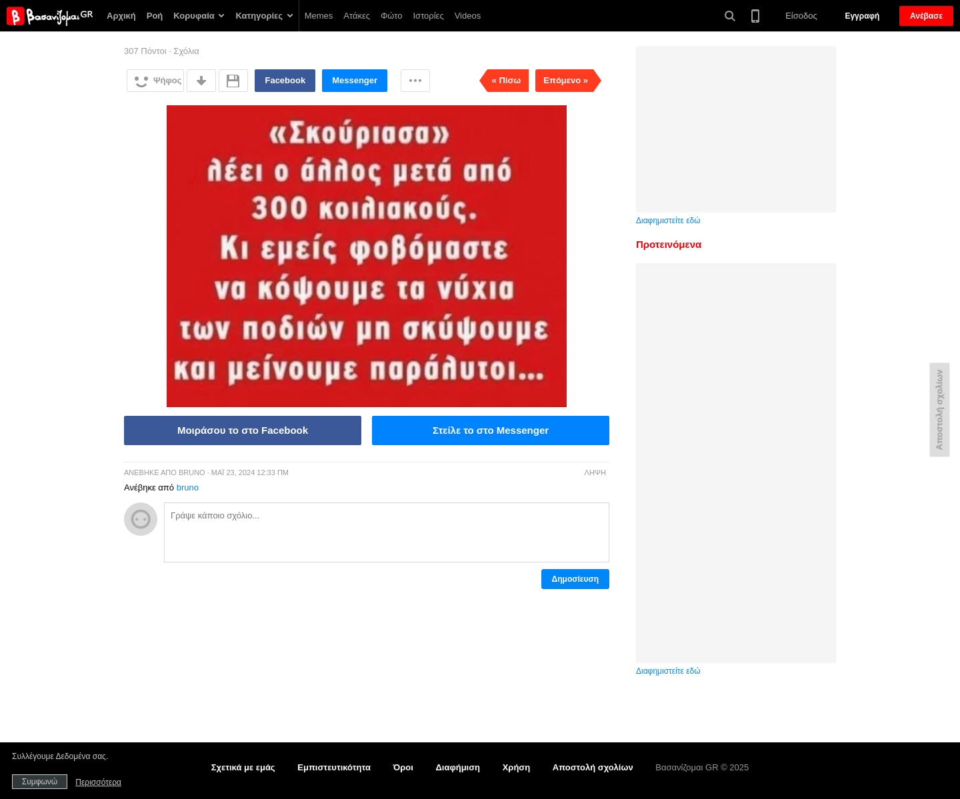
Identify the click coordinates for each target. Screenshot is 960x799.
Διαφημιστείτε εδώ (668, 220)
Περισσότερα (415, 80)
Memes (319, 16)
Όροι (403, 767)
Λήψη (595, 472)
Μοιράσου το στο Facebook (242, 430)
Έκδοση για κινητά (755, 15)
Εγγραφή (862, 16)
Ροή (155, 16)
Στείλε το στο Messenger (491, 430)
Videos (468, 16)
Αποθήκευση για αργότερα (233, 80)
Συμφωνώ (39, 781)
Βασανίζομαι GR (49, 16)
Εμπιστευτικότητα (334, 767)
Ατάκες (356, 16)
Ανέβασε (926, 16)
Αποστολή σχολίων (593, 767)
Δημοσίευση (575, 579)
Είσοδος (801, 16)
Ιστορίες (428, 16)
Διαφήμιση (457, 767)
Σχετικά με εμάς (243, 767)
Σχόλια (186, 51)
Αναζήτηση (730, 16)
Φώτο (392, 16)
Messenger (354, 80)
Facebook (285, 80)
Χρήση (517, 767)
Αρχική (121, 16)
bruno (192, 472)
